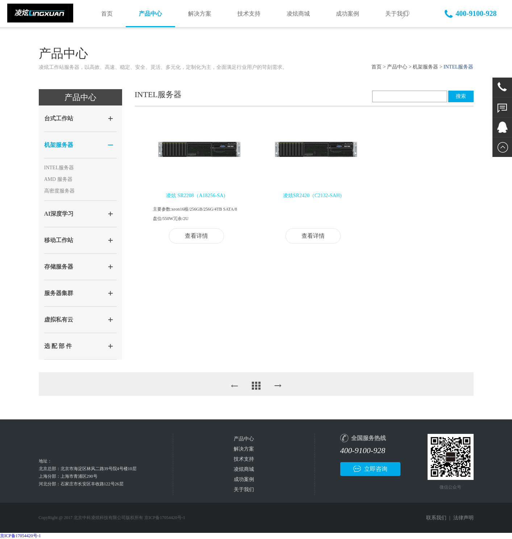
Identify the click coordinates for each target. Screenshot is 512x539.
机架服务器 (425, 67)
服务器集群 (58, 293)
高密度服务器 (59, 191)
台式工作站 (58, 118)
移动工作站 (58, 240)
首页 (107, 14)
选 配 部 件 (58, 346)
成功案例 (347, 14)
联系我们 (436, 518)
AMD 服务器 (58, 179)
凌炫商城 (298, 14)
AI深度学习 (59, 214)
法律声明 (463, 518)
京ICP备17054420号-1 (20, 535)
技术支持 (249, 14)
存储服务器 (58, 267)
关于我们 (244, 489)
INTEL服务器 (59, 167)
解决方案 (199, 14)
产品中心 (150, 14)
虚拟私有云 (58, 319)
